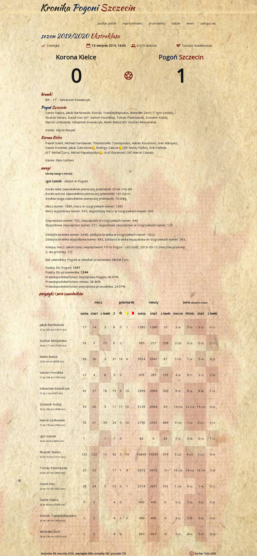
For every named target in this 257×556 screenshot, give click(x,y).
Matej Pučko (138, 147)
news (190, 23)
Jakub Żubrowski (80, 147)
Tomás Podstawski (130, 117)
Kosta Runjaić (65, 130)
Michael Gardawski (78, 143)
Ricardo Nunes (55, 117)
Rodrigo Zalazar (107, 147)
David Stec (75, 117)
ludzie (176, 23)
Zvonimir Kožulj (156, 117)
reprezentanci (132, 23)
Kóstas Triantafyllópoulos (110, 113)
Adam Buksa (112, 122)
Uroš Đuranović (115, 152)
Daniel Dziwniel (56, 147)
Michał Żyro (60, 152)
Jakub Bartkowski (78, 113)
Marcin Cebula (143, 152)
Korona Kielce (76, 57)
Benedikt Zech (140, 113)
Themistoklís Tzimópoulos (111, 143)
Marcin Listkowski (57, 122)
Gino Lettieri (65, 160)
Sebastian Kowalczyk (75, 100)
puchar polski (107, 23)
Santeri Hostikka (102, 117)
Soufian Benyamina (141, 122)
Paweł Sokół (54, 143)
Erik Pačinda (158, 147)
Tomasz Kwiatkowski (197, 45)
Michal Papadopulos (85, 152)
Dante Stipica (54, 113)
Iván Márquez (167, 143)
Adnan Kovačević (144, 143)
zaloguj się (207, 23)
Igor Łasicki (164, 113)
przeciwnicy (157, 23)
